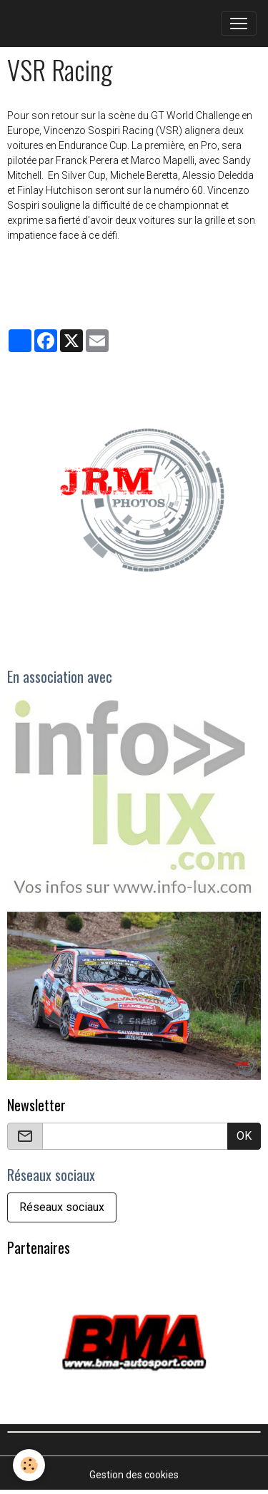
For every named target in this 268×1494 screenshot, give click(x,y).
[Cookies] (29, 1465)
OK (244, 1136)
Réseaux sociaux (61, 1207)
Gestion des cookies (134, 1474)
